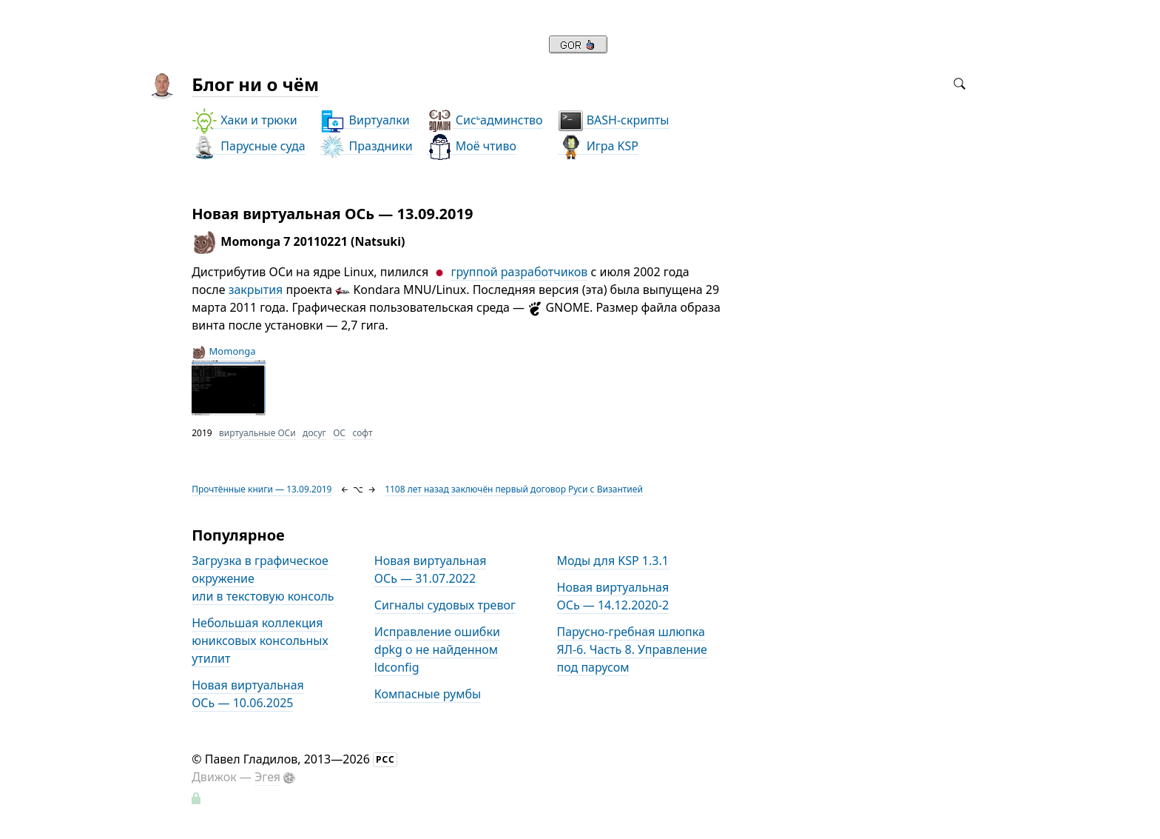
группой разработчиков (519, 272)
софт (362, 433)
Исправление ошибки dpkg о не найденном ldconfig (437, 649)
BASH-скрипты (614, 120)
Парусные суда (248, 146)
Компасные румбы (427, 694)
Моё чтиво (471, 146)
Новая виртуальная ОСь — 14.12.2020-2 (613, 596)
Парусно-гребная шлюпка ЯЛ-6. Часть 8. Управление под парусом (632, 649)
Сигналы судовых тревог (445, 605)
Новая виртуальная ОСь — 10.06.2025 (248, 694)
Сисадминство (485, 120)
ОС (339, 433)
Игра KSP (598, 146)
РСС (385, 759)
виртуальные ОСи (257, 433)
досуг (314, 433)
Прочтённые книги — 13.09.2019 (261, 489)
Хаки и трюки (244, 120)
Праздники (366, 146)
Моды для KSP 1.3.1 (613, 560)
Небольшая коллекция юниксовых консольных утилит (260, 640)
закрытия (256, 289)
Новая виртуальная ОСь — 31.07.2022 (430, 569)
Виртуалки (364, 120)
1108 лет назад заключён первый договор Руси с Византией (514, 489)
